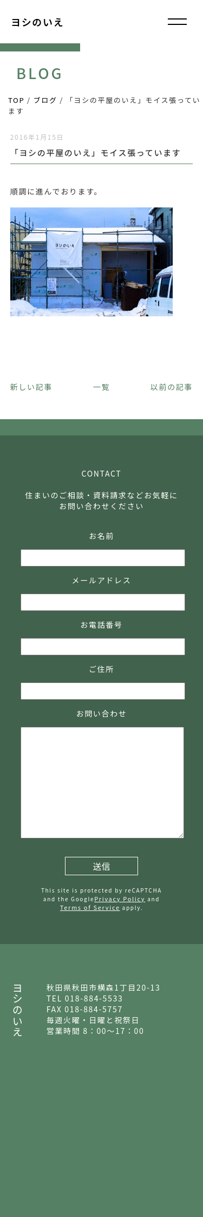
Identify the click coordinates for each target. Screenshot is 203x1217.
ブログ (45, 100)
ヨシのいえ (37, 22)
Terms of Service (90, 907)
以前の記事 (171, 386)
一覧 (101, 386)
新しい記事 (31, 386)
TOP (16, 100)
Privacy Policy (119, 898)
